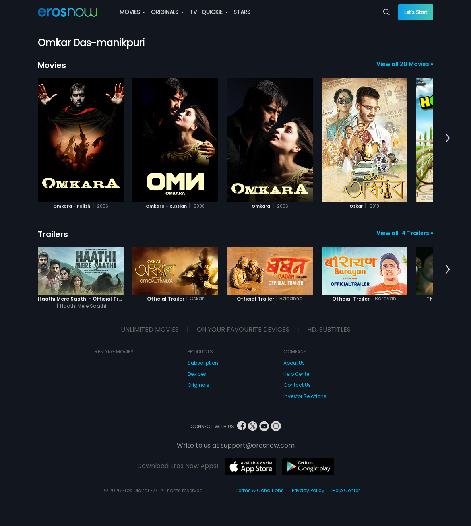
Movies (52, 65)
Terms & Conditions (260, 490)
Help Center (297, 374)
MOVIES (132, 12)
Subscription (203, 362)
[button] (447, 138)
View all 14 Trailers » (404, 233)
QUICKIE (215, 12)
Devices (197, 374)
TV (193, 12)
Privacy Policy (308, 490)
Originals (198, 385)
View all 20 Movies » (404, 64)
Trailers (53, 234)
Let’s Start (415, 12)
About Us (294, 362)
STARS (242, 12)
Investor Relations (304, 396)
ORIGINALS (167, 12)
